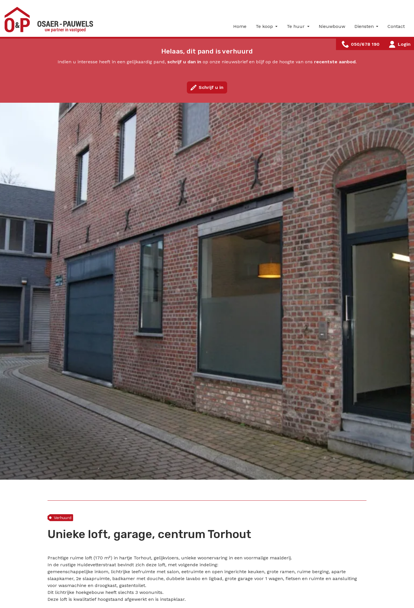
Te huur (296, 26)
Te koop (265, 26)
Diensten (364, 26)
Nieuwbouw (332, 26)
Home (239, 26)
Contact (396, 26)
